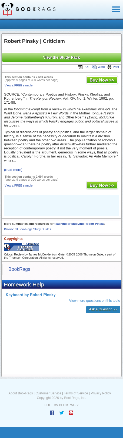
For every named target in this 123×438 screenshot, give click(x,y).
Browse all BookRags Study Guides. (28, 229)
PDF (83, 66)
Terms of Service (76, 393)
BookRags (19, 269)
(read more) (13, 170)
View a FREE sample (19, 85)
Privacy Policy (101, 393)
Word (98, 66)
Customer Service (48, 393)
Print (113, 66)
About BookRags (21, 393)
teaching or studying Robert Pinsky (79, 223)
